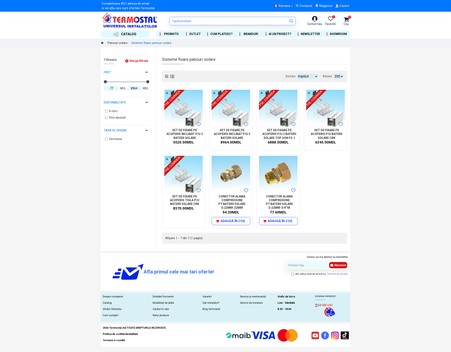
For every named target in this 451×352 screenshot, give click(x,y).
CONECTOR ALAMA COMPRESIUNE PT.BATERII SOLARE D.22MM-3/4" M (279, 202)
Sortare (285, 76)
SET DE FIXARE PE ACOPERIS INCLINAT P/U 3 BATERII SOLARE (232, 134)
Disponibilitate (115, 102)
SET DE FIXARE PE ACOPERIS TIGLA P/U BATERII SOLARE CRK (184, 200)
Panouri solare (118, 43)
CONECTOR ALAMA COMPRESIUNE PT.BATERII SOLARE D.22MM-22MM (231, 202)
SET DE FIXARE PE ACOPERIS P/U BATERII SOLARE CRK (326, 134)
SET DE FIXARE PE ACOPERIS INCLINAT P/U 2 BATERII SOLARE (184, 134)
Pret (107, 72)
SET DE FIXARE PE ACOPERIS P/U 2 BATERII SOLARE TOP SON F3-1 (279, 134)
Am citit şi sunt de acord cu (319, 274)
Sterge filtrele (138, 60)
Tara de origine (115, 130)
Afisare (328, 76)
